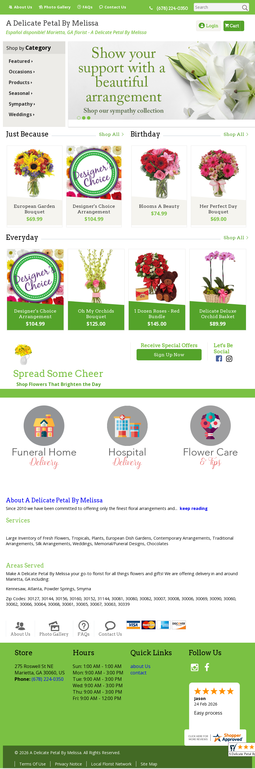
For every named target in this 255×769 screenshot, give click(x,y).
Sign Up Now (169, 355)
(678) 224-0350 (174, 8)
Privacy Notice (68, 765)
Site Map (149, 765)
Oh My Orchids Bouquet (96, 314)
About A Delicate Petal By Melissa (54, 501)
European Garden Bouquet (34, 210)
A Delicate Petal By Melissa (52, 23)
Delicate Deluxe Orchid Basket (217, 314)
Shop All (112, 134)
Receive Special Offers (169, 346)
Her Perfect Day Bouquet (218, 210)
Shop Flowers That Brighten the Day (58, 385)
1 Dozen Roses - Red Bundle (156, 314)
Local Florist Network (111, 765)
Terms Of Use (32, 765)
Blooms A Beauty (158, 207)
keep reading (194, 509)
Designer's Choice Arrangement (93, 210)
